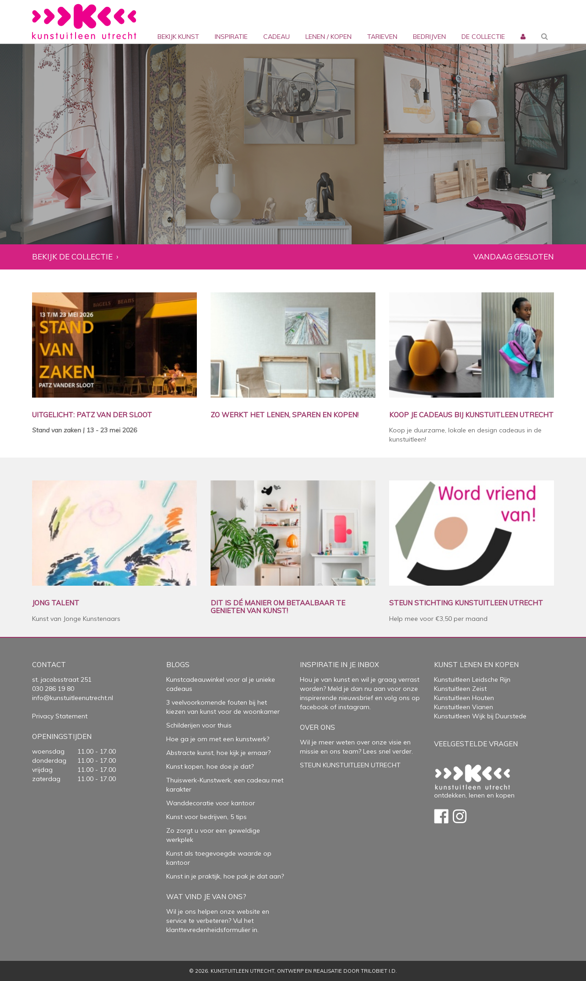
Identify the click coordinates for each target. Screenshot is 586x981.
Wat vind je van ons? (206, 896)
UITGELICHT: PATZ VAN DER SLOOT (92, 415)
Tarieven (382, 36)
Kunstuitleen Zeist (460, 689)
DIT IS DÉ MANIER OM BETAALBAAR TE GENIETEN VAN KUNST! (278, 606)
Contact (49, 664)
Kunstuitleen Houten (464, 698)
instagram (353, 707)
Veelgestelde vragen (476, 743)
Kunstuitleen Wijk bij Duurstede (480, 716)
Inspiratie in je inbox (339, 664)
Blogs (178, 664)
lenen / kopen (328, 36)
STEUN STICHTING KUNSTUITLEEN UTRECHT (466, 603)
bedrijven (429, 36)
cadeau (276, 36)
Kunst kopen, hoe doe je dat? (210, 766)
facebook (314, 707)
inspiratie (231, 36)
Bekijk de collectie (72, 257)
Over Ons (317, 727)
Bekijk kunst (178, 36)
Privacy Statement (59, 716)
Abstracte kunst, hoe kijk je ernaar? (218, 753)
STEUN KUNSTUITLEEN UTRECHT (350, 765)
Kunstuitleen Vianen (463, 707)
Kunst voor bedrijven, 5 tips (206, 817)
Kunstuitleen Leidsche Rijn (472, 679)
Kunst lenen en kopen (476, 664)
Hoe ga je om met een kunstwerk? (217, 739)
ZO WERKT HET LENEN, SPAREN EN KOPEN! (284, 415)
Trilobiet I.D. (379, 971)
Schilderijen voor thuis (199, 725)
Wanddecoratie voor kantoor (210, 803)
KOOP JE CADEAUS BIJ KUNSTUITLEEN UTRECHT (471, 415)
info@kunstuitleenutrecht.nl (72, 698)
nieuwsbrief (355, 698)
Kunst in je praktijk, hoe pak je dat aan (223, 876)
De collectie (483, 36)
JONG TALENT (55, 603)
